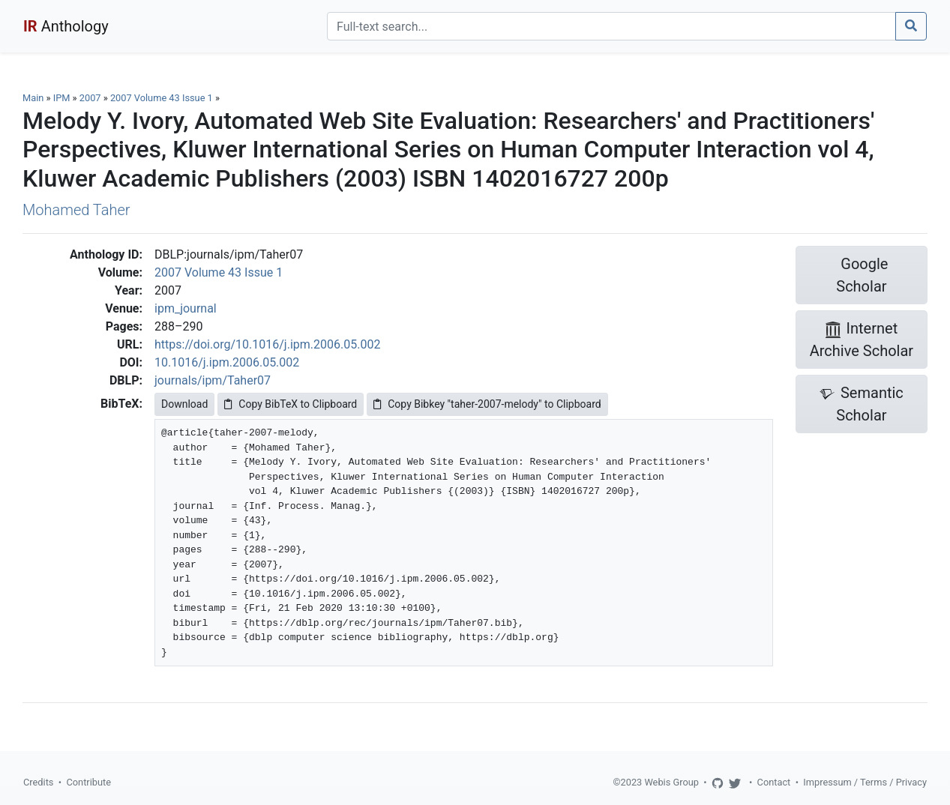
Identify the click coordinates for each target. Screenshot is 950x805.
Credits (38, 782)
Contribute (88, 782)
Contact (774, 782)
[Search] (611, 26)
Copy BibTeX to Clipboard (290, 404)
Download (184, 404)
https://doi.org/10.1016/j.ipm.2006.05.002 (267, 344)
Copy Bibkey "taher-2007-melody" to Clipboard (487, 404)
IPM (61, 97)
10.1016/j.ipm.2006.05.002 (226, 362)
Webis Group (671, 782)
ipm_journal (185, 308)
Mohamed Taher (76, 210)
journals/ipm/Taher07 (212, 380)
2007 (90, 97)
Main (32, 97)
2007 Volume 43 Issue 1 (162, 97)
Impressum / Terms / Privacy (865, 782)
